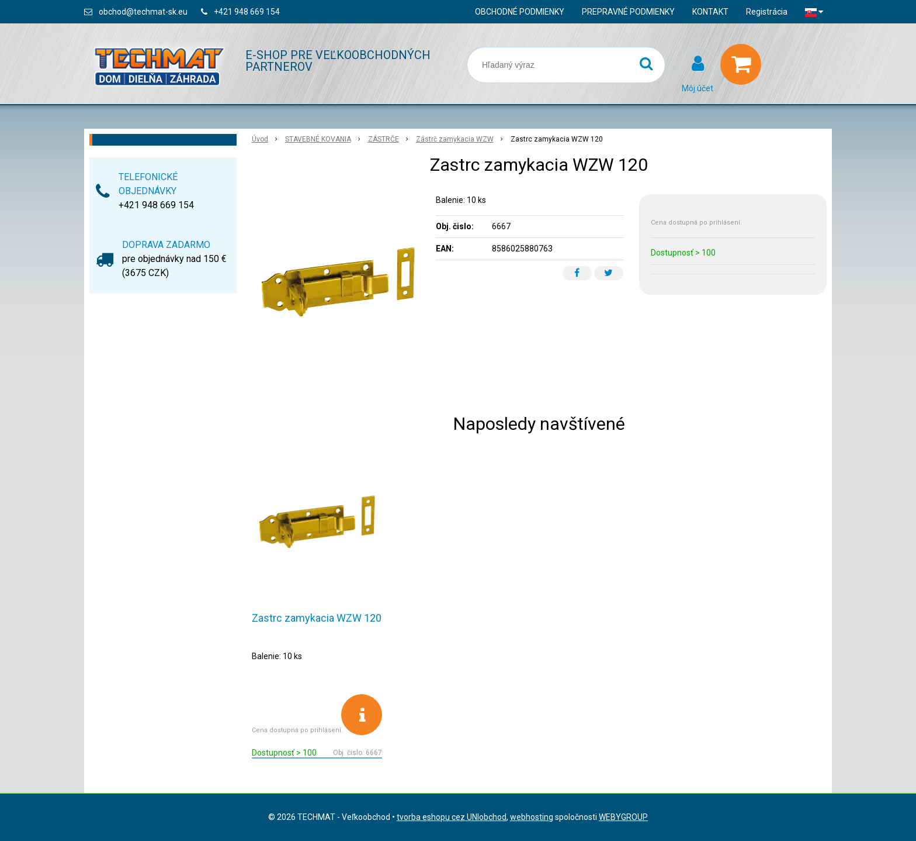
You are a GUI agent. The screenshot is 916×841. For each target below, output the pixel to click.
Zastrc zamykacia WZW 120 (316, 618)
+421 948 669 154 (247, 11)
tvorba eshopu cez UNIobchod (451, 817)
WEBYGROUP (623, 817)
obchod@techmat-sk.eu (143, 11)
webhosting (531, 817)
